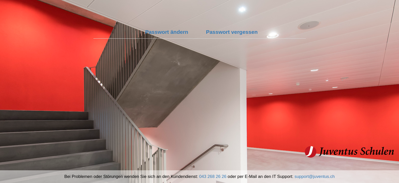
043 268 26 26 (212, 176)
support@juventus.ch (314, 176)
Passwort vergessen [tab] (232, 32)
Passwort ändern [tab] (166, 32)
